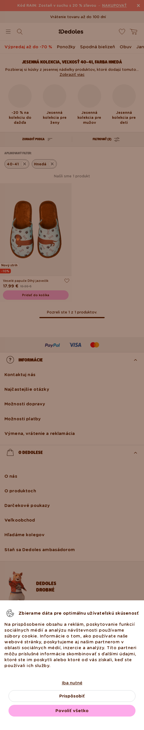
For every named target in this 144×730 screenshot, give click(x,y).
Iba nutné (72, 683)
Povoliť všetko (72, 710)
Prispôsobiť (72, 696)
